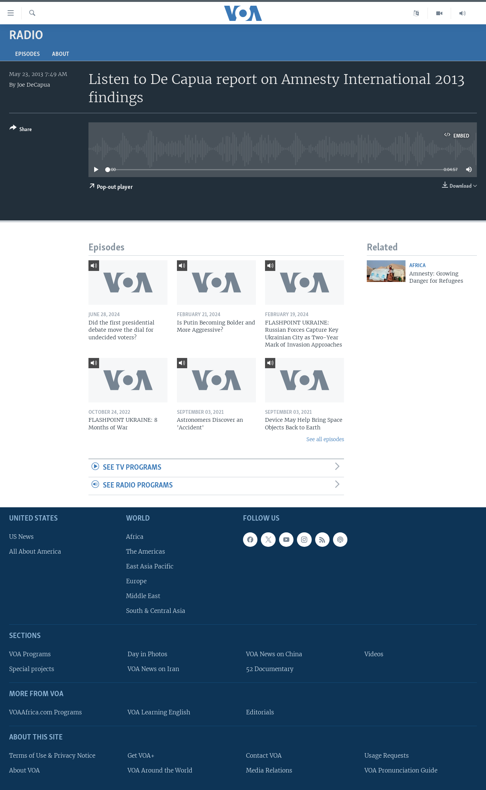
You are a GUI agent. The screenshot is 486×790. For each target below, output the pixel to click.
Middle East (143, 596)
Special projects (31, 669)
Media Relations (269, 770)
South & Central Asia (155, 610)
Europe (136, 581)
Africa (417, 266)
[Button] (20, 130)
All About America (35, 551)
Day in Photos (147, 654)
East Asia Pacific (150, 566)
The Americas (145, 551)
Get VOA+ (141, 755)
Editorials (260, 712)
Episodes (27, 54)
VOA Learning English (159, 712)
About (60, 54)
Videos (373, 654)
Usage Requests (386, 755)
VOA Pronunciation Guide (400, 770)
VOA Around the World (160, 770)
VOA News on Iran (153, 669)
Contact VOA (264, 755)
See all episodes (325, 439)
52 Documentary (269, 669)
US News (21, 536)
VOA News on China (274, 654)
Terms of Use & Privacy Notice (52, 755)
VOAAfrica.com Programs (45, 712)
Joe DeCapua (33, 84)
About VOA (24, 770)
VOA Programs (30, 654)
